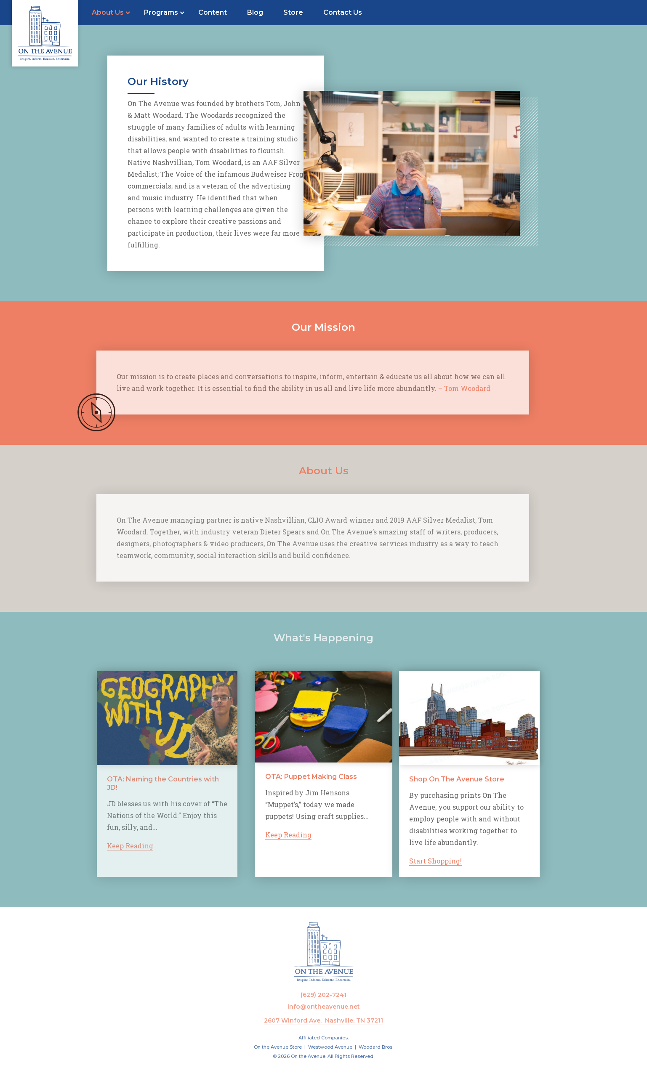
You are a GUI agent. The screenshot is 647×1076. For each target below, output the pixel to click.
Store (293, 12)
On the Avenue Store (278, 1047)
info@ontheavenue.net (324, 1006)
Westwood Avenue (330, 1047)
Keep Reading (117, 845)
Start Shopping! (459, 860)
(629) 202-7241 (323, 995)
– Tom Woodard (451, 388)
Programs (161, 12)
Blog (255, 12)
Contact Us (342, 12)
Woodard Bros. (376, 1047)
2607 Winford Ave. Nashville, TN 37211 (323, 1020)
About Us (108, 12)
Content (212, 12)
